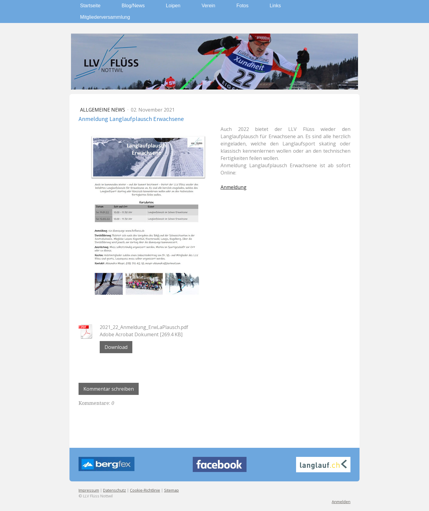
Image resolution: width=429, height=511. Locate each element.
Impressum (89, 490)
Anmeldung (234, 187)
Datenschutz (114, 490)
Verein (208, 5)
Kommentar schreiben (108, 389)
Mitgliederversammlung (105, 17)
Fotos (243, 5)
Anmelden (341, 501)
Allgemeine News (103, 109)
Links (275, 5)
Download (116, 347)
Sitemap (171, 490)
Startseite (90, 5)
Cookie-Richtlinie (145, 490)
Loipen (173, 5)
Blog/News (133, 5)
